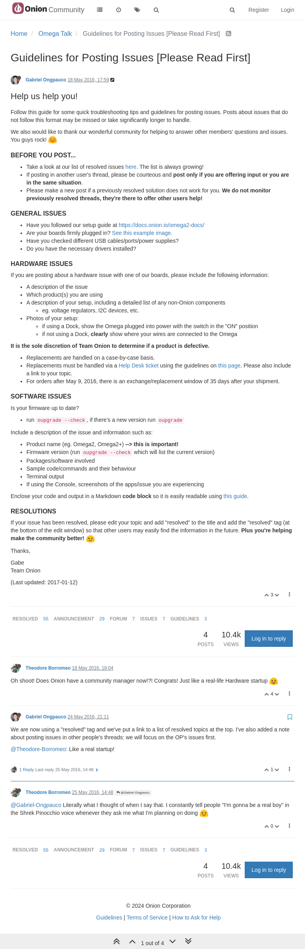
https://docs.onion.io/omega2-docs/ (161, 225)
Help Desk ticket (138, 365)
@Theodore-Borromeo (38, 749)
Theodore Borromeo (48, 668)
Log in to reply (268, 638)
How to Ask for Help (196, 917)
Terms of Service (146, 917)
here (130, 167)
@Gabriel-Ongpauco (36, 805)
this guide (235, 496)
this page (229, 365)
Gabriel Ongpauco (46, 80)
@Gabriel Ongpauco (133, 792)
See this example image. (142, 233)
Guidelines (109, 917)
